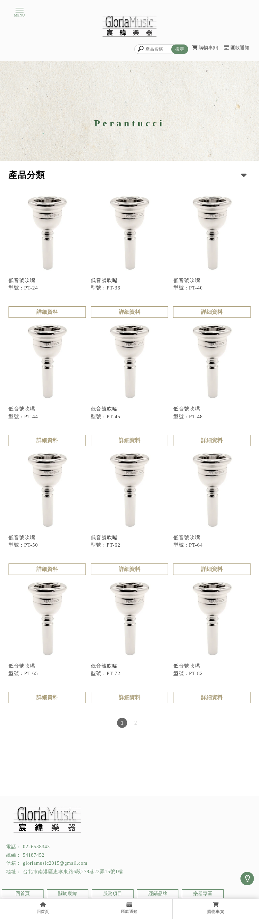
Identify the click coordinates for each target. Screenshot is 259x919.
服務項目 (112, 893)
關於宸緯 (67, 893)
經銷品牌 (157, 893)
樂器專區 (202, 893)
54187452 (34, 855)
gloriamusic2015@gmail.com (55, 863)
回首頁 (23, 893)
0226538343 (36, 846)
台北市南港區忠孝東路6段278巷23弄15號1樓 (73, 871)
